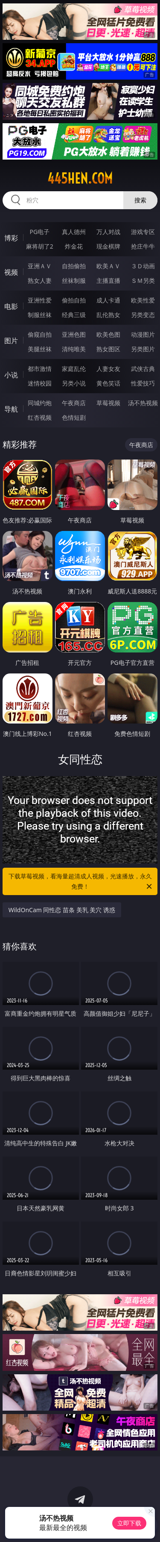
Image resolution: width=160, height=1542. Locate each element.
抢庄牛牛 (143, 246)
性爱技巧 (143, 383)
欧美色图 (108, 334)
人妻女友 (108, 369)
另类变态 (143, 315)
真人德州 (74, 232)
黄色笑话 (108, 383)
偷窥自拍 (40, 334)
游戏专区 (143, 232)
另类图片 (143, 349)
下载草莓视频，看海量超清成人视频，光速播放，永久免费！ (81, 882)
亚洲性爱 (40, 300)
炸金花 (74, 246)
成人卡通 (108, 300)
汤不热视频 (143, 403)
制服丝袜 (40, 315)
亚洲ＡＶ (40, 266)
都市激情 (40, 369)
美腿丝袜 (40, 349)
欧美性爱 (143, 300)
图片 (11, 340)
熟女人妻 (40, 280)
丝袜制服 (74, 280)
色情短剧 (74, 417)
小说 (11, 375)
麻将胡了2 (39, 246)
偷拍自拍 (74, 300)
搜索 (140, 200)
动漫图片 (143, 334)
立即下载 (129, 1523)
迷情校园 (40, 383)
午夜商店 (74, 403)
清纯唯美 (74, 349)
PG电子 (39, 232)
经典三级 (74, 315)
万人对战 (108, 232)
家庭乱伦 (74, 369)
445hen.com (80, 178)
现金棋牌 (108, 246)
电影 (11, 306)
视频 (11, 272)
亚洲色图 (74, 334)
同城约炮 (40, 403)
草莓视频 (108, 403)
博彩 (11, 238)
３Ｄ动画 (143, 266)
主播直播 (108, 280)
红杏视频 (40, 417)
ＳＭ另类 (143, 280)
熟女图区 (108, 349)
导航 (11, 409)
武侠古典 (143, 369)
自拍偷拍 (74, 266)
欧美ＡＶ (108, 266)
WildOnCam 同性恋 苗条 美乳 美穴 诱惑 (62, 910)
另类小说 (74, 383)
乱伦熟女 (108, 315)
